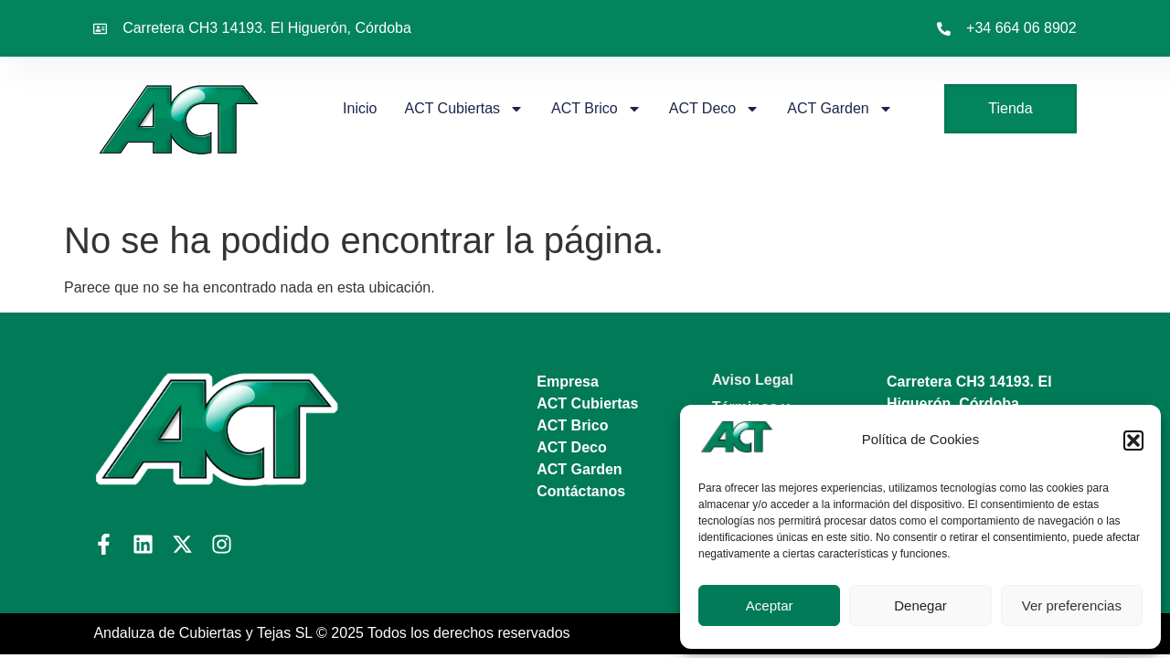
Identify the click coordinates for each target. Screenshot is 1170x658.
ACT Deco (714, 109)
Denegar (920, 605)
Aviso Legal (752, 379)
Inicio (360, 108)
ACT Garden (840, 109)
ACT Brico (596, 109)
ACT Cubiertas (464, 109)
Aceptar (769, 605)
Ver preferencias (1072, 605)
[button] (1133, 440)
